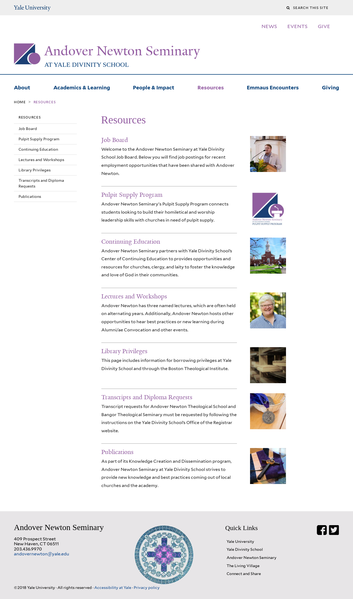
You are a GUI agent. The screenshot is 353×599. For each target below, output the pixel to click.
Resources (210, 86)
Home (20, 101)
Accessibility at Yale (113, 587)
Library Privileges (35, 170)
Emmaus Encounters (273, 86)
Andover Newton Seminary (122, 51)
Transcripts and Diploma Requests (41, 183)
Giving (330, 86)
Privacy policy (147, 587)
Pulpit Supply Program (39, 139)
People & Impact (153, 86)
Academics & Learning (81, 86)
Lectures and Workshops (41, 160)
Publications (30, 196)
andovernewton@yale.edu (41, 553)
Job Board (28, 128)
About (22, 86)
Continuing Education (38, 149)
